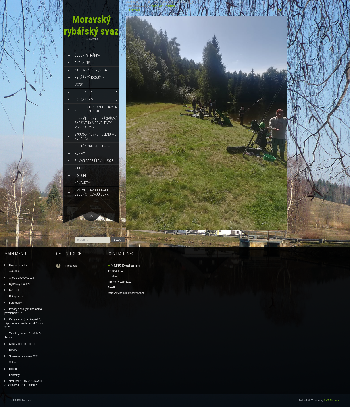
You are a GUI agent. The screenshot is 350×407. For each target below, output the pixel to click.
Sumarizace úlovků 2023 (94, 161)
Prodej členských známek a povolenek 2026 (96, 109)
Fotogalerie (84, 92)
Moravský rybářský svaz (91, 25)
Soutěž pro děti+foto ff (95, 146)
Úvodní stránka (87, 55)
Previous (133, 9)
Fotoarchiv (84, 100)
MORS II (80, 85)
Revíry (80, 153)
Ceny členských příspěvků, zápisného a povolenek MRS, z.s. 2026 (96, 122)
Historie (81, 175)
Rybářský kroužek (89, 77)
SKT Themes (332, 400)
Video (79, 168)
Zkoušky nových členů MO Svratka (95, 136)
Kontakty (82, 183)
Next (282, 9)
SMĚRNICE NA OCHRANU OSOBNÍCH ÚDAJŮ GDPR (92, 192)
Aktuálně (82, 63)
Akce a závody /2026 (91, 70)
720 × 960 (157, 5)
